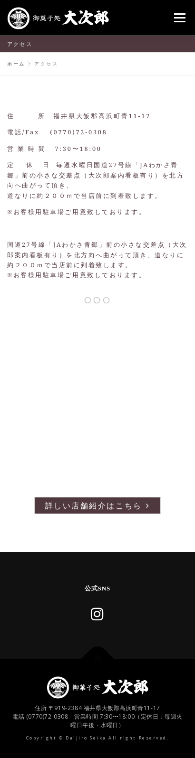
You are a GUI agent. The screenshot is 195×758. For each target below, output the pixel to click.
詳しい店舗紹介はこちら (97, 505)
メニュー (179, 18)
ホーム (16, 63)
